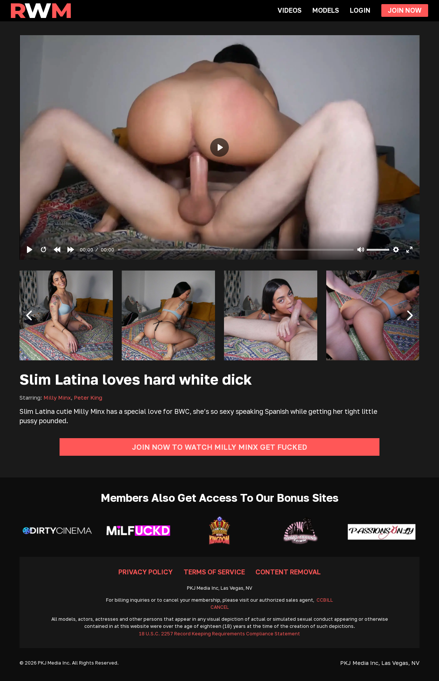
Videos (290, 10)
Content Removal (288, 572)
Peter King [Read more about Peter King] (88, 397)
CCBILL (325, 600)
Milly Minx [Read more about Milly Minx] (57, 397)
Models (325, 10)
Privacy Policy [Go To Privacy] (145, 572)
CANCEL (220, 607)
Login (360, 10)
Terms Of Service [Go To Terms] (214, 572)
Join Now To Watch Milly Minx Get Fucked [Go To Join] (219, 447)
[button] (28, 315)
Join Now (404, 10)
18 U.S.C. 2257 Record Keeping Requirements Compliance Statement (219, 633)
